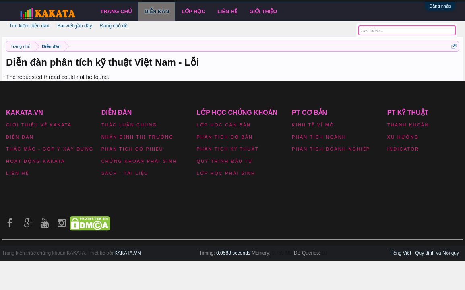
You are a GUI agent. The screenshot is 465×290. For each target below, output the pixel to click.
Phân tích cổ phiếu (132, 149)
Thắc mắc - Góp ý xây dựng (50, 149)
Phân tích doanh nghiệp (331, 149)
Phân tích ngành (319, 137)
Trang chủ (116, 11)
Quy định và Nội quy (437, 253)
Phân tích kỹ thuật (227, 149)
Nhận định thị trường (137, 137)
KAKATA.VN (127, 253)
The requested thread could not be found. (58, 77)
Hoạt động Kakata (35, 161)
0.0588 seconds (233, 253)
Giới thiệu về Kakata (39, 124)
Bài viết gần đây (74, 26)
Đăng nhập (440, 6)
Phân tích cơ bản (224, 137)
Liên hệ (227, 11)
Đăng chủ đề (114, 26)
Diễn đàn (157, 11)
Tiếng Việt (400, 253)
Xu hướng (403, 137)
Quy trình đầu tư (224, 161)
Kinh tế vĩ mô (313, 124)
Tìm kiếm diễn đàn (29, 26)
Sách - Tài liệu (124, 173)
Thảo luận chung (129, 124)
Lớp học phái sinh (225, 173)
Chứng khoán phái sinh (139, 161)
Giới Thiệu (263, 11)
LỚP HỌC (193, 11)
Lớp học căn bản (223, 124)
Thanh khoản (408, 124)
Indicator (403, 149)
